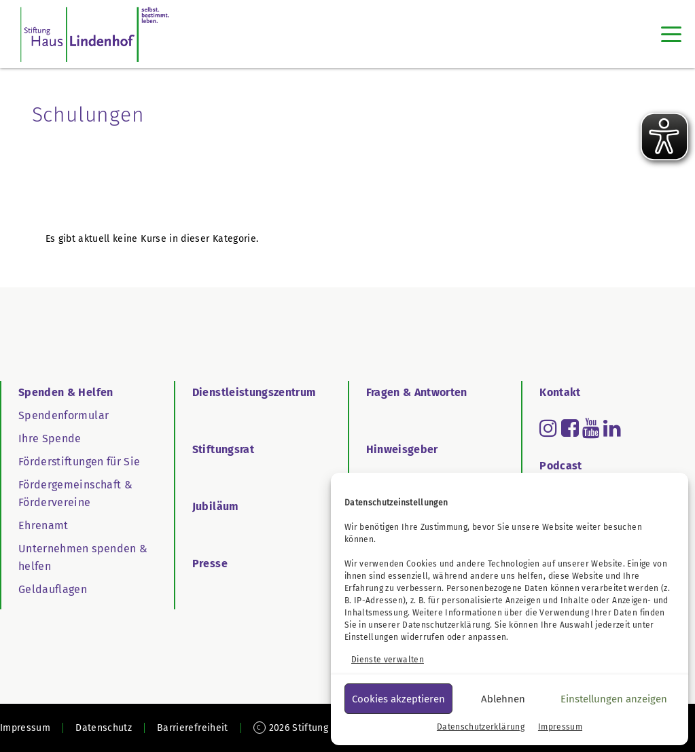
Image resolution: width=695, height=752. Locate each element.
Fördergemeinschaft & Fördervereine (75, 493)
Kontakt (559, 392)
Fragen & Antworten (416, 392)
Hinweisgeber (402, 449)
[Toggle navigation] (671, 34)
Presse (210, 563)
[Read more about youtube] (591, 428)
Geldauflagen (52, 589)
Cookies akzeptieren (398, 699)
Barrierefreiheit (192, 728)
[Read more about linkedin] (612, 428)
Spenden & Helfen (65, 392)
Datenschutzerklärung (446, 625)
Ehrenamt (43, 525)
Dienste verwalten (387, 659)
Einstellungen (371, 637)
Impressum (560, 727)
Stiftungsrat (223, 449)
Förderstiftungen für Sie (79, 461)
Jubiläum (215, 506)
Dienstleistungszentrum (254, 392)
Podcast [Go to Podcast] (560, 465)
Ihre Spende (50, 438)
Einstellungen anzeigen (613, 699)
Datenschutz (103, 728)
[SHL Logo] (94, 34)
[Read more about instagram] (548, 428)
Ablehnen (503, 699)
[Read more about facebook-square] (570, 428)
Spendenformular (63, 415)
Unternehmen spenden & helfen (82, 557)
